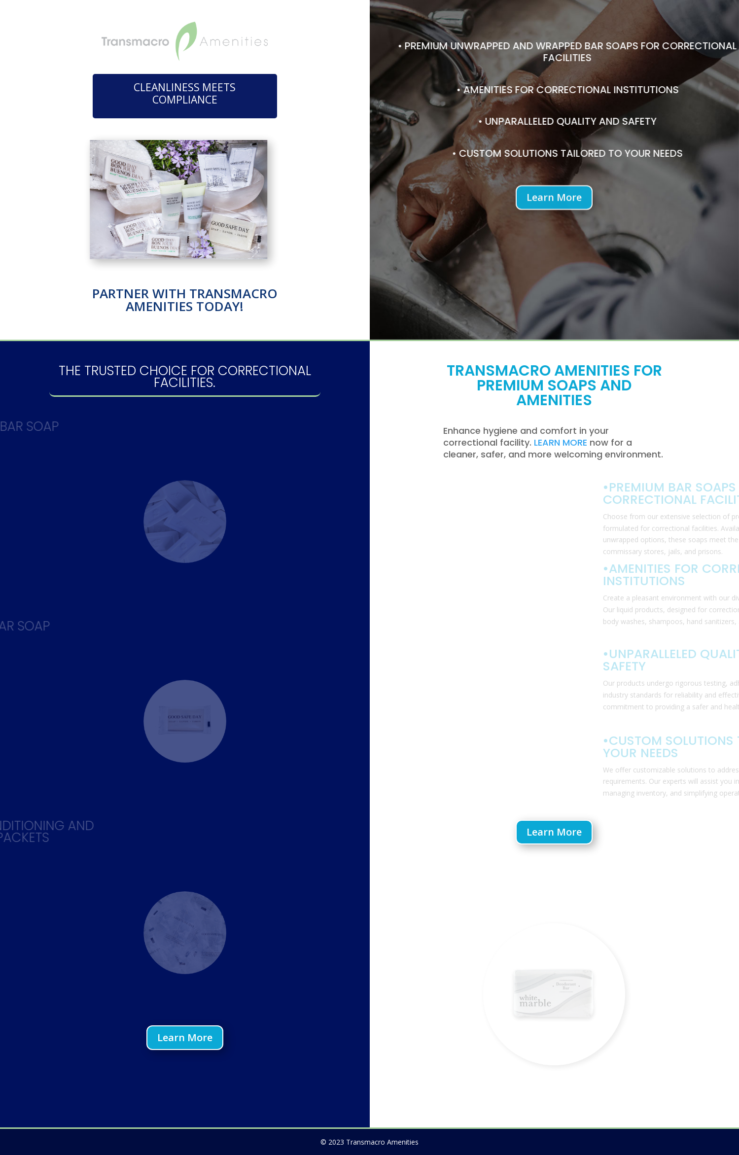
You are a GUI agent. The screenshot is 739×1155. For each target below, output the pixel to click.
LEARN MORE (560, 442)
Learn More (554, 201)
